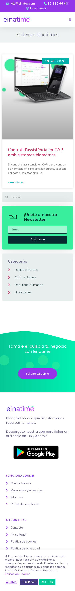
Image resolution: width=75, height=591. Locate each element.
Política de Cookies (17, 574)
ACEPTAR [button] (47, 582)
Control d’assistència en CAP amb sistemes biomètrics (35, 152)
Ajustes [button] (11, 582)
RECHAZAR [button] (29, 582)
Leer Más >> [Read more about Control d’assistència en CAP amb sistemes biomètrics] (15, 182)
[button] (70, 19)
